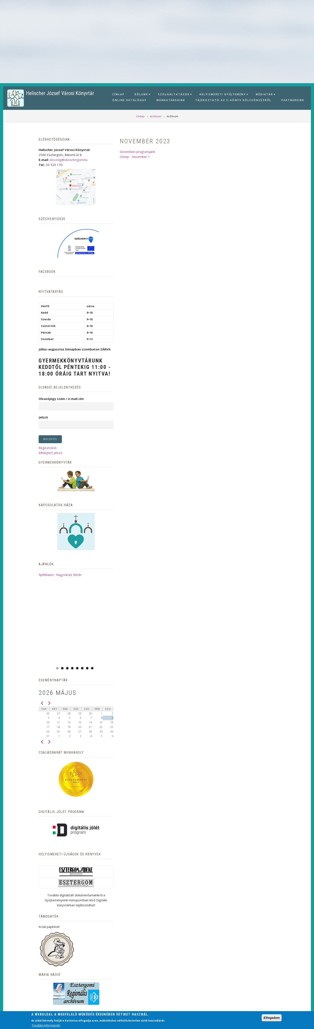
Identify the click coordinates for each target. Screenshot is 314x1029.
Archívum (97, 989)
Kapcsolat (215, 989)
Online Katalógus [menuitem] (129, 100)
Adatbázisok (127, 989)
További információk (45, 1025)
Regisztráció (47, 448)
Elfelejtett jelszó (50, 453)
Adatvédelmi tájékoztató (172, 989)
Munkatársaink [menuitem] (171, 100)
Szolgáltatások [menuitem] (173, 95)
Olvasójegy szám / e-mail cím (61, 399)
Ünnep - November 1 (135, 157)
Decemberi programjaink (137, 152)
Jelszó (43, 417)
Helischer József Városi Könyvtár (60, 93)
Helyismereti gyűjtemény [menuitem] (222, 95)
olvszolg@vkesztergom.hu (68, 160)
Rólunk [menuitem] (141, 95)
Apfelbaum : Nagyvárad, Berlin (76, 575)
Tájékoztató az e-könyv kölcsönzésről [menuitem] (233, 100)
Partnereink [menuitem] (292, 100)
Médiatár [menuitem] (264, 95)
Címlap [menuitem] (118, 94)
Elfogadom (272, 1017)
